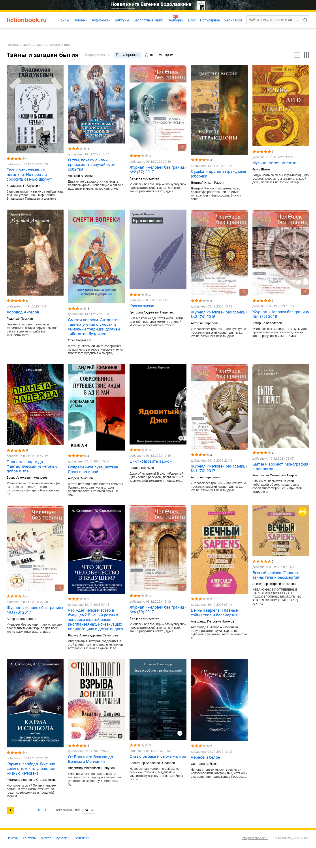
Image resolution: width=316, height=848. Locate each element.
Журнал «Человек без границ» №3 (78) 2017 (35, 610)
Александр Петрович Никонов (212, 621)
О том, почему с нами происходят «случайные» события (91, 165)
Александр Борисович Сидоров (152, 763)
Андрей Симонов (80, 478)
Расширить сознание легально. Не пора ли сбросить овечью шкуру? (29, 174)
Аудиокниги (101, 20)
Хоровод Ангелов (23, 312)
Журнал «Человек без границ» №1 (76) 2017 (219, 468)
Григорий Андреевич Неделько (152, 312)
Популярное (210, 20)
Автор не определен (144, 178)
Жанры (63, 20)
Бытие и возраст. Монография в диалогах (280, 466)
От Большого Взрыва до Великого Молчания (90, 759)
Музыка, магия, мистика (274, 163)
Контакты (29, 838)
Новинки (80, 20)
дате (149, 55)
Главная (13, 45)
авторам (166, 55)
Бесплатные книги (148, 20)
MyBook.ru (63, 838)
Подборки (175, 20)
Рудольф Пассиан (20, 318)
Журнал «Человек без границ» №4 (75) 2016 (280, 314)
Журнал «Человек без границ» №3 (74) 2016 (219, 314)
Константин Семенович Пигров (274, 475)
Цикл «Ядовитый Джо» (151, 461)
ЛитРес (46, 838)
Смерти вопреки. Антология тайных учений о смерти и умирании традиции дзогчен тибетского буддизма (94, 327)
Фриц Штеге (261, 169)
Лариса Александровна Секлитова (93, 635)
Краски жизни (142, 306)
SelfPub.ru (82, 838)
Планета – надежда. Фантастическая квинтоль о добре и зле (32, 466)
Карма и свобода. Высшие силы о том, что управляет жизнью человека (31, 768)
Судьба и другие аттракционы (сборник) (218, 173)
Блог (192, 20)
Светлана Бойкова (204, 764)
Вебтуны (122, 20)
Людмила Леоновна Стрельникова (31, 779)
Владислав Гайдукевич (23, 185)
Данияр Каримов (142, 468)
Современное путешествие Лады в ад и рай (93, 469)
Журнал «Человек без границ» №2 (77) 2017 (158, 169)
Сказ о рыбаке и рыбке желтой (158, 756)
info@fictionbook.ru (255, 838)
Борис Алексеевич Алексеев (27, 477)
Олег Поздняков (79, 340)
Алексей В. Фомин (81, 176)
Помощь (13, 838)
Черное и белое (205, 757)
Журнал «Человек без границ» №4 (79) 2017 (158, 609)
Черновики (233, 20)
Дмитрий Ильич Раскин (207, 182)
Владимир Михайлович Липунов (91, 768)
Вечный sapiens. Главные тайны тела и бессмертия (214, 612)
